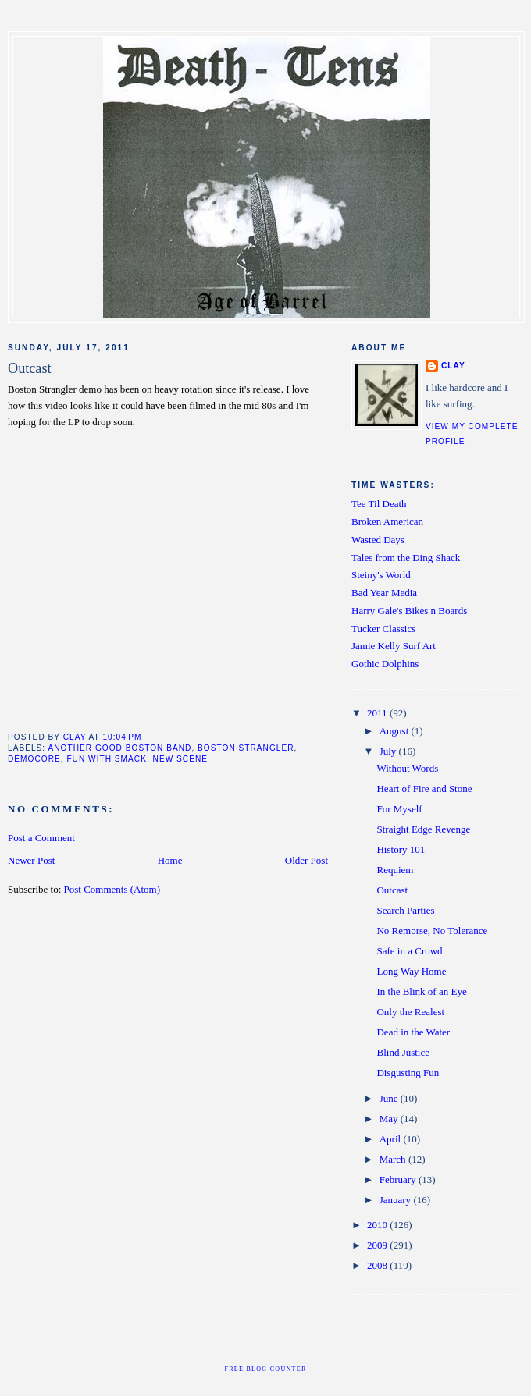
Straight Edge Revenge (423, 829)
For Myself (399, 809)
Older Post (306, 860)
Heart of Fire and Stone (424, 788)
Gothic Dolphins (385, 664)
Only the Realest (410, 1012)
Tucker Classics (383, 628)
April (392, 1139)
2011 (378, 713)
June (390, 1098)
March (394, 1159)
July (389, 751)
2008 (378, 1265)
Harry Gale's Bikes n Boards (409, 610)
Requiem (394, 870)
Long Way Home (411, 971)
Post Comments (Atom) (112, 889)
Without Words (407, 768)
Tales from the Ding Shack (405, 557)
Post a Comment (41, 838)
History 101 (400, 849)
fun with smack (106, 759)
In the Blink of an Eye (421, 991)
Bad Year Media (384, 593)
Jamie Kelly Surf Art (393, 646)
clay (453, 365)
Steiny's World (381, 575)
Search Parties (405, 910)
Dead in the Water (413, 1032)
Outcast (392, 890)
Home (170, 860)
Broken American (387, 521)
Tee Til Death (379, 504)
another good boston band (119, 748)
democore (34, 759)
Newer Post (31, 860)
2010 (378, 1225)
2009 (378, 1245)
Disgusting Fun (407, 1072)
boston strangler (246, 748)
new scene (180, 759)
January (397, 1200)
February (399, 1179)
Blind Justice (402, 1052)
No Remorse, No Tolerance (431, 930)
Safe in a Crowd (409, 951)
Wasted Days (377, 539)
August (396, 731)
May (390, 1118)
